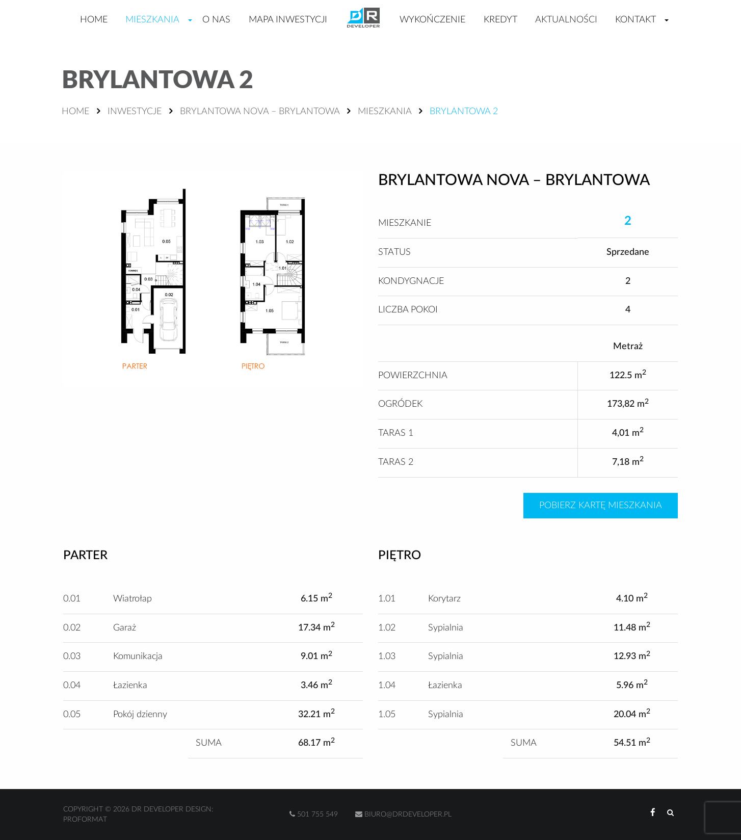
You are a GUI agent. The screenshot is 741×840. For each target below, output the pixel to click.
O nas (216, 19)
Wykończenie (432, 19)
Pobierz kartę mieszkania (600, 505)
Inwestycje (135, 111)
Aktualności (566, 19)
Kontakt (635, 19)
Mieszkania (152, 19)
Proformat (85, 819)
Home (94, 19)
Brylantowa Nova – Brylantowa (259, 111)
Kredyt (500, 19)
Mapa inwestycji (288, 19)
